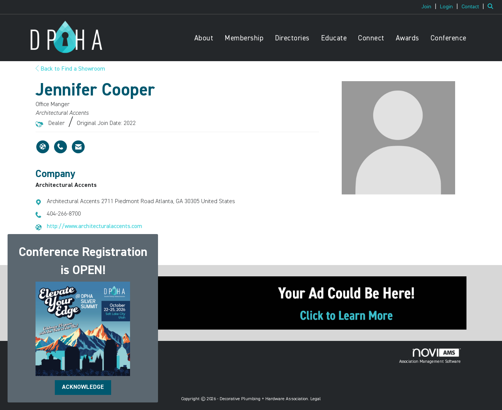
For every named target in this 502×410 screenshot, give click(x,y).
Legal (315, 399)
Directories (292, 38)
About (204, 38)
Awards (407, 38)
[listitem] (429, 7)
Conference (448, 38)
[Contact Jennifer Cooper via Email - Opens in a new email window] (78, 147)
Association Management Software (430, 356)
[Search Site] (492, 7)
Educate (334, 38)
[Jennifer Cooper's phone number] (60, 147)
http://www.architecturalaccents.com (94, 226)
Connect (371, 38)
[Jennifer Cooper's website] (43, 147)
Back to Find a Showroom (70, 69)
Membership (244, 38)
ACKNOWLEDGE (83, 387)
